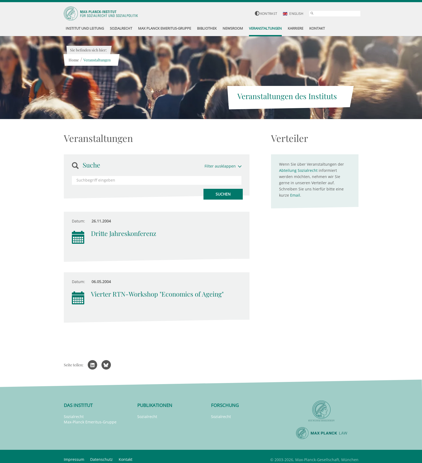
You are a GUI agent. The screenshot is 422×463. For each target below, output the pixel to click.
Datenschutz (101, 459)
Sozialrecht (74, 416)
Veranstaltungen (97, 59)
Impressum (74, 459)
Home (74, 59)
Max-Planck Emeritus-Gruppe (90, 421)
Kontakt (125, 459)
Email (295, 195)
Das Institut (78, 405)
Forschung (225, 405)
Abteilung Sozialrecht (298, 170)
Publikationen (154, 405)
